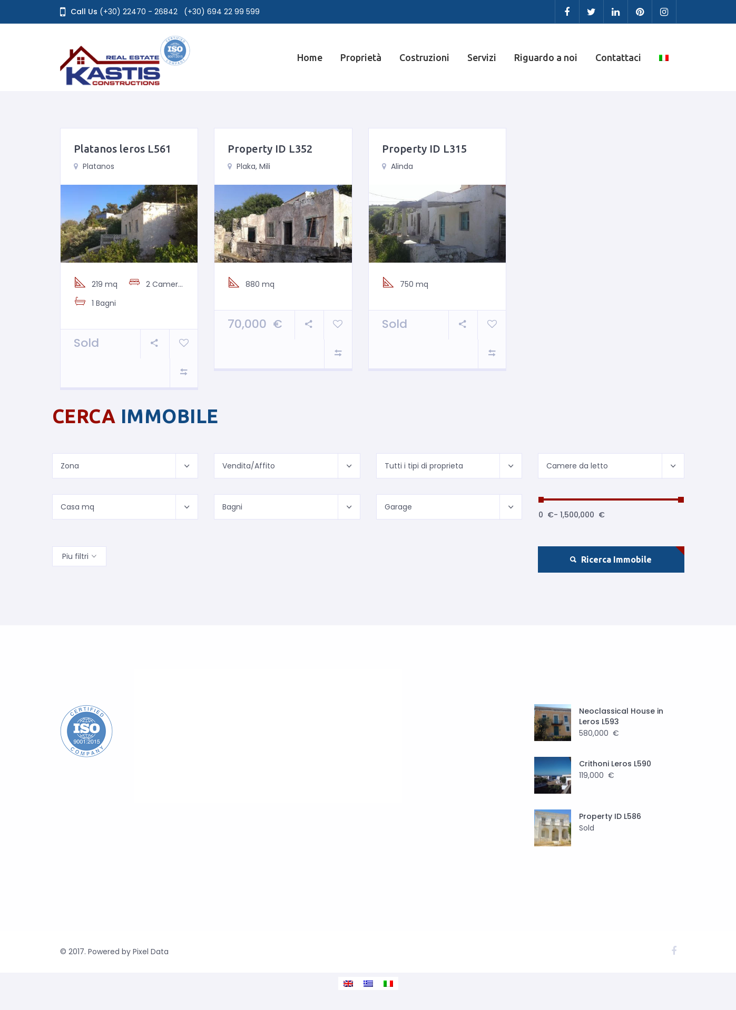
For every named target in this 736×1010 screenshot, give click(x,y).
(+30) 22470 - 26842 (139, 11)
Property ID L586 (610, 816)
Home (309, 57)
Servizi (481, 57)
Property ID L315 (424, 149)
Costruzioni (424, 57)
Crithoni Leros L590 (615, 763)
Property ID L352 (270, 149)
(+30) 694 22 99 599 (222, 11)
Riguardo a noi (545, 57)
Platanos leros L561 (122, 149)
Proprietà (360, 57)
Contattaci (618, 57)
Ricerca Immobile (611, 559)
